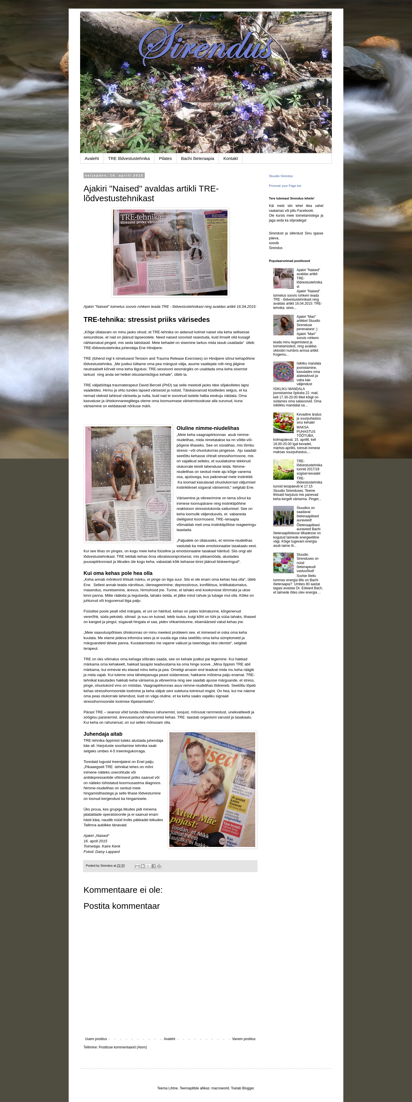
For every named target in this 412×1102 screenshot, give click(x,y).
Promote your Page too (285, 185)
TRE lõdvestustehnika (129, 158)
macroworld (220, 1088)
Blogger (248, 1088)
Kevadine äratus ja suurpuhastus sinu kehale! (309, 418)
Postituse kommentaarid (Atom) (123, 1047)
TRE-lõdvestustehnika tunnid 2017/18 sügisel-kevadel (309, 467)
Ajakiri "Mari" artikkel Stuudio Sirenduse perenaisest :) (308, 323)
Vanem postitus (243, 1039)
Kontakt (230, 158)
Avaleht (92, 158)
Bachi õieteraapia (197, 158)
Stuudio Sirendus (281, 176)
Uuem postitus (96, 1039)
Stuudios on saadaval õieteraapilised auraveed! (308, 514)
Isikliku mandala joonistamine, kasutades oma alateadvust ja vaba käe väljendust (309, 373)
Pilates (165, 158)
